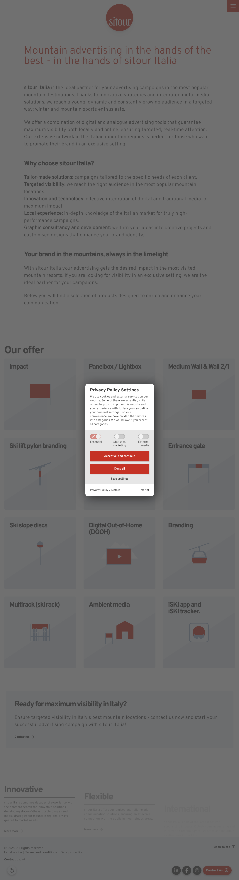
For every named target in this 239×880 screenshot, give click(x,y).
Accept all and (119, 456)
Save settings (119, 479)
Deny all (119, 469)
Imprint (144, 490)
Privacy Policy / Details (105, 490)
